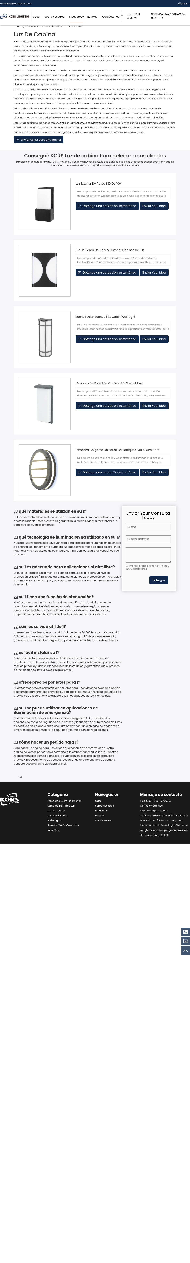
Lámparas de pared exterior (64, 801)
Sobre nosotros (54, 17)
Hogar (22, 26)
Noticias (92, 17)
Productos (75, 17)
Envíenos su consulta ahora (39, 140)
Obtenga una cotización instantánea (107, 206)
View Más (53, 830)
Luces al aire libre (53, 26)
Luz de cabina (56, 810)
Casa (36, 17)
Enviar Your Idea (154, 206)
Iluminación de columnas (63, 825)
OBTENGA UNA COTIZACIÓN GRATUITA (168, 16)
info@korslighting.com (19, 3)
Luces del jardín (57, 815)
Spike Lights (55, 820)
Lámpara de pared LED (61, 805)
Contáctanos (110, 17)
